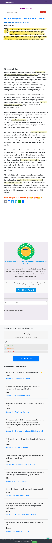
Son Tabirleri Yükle (26, 359)
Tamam (34, 541)
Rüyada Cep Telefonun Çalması (17, 412)
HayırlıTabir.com (9, 2)
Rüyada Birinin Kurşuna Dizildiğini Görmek (21, 515)
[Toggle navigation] (46, 2)
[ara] (23, 12)
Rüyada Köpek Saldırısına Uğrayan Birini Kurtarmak (24, 431)
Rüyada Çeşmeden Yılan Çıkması (18, 495)
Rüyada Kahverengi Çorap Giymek (18, 395)
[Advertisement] (26, 55)
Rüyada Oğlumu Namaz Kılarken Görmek (21, 464)
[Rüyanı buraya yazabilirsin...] (26, 303)
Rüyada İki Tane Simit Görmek (17, 448)
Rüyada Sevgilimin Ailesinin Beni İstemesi (24, 18)
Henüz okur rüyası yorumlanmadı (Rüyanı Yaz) (16, 22)
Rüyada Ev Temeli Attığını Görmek (18, 379)
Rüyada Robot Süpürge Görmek (17, 531)
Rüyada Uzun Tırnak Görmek (16, 481)
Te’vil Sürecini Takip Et (26, 290)
